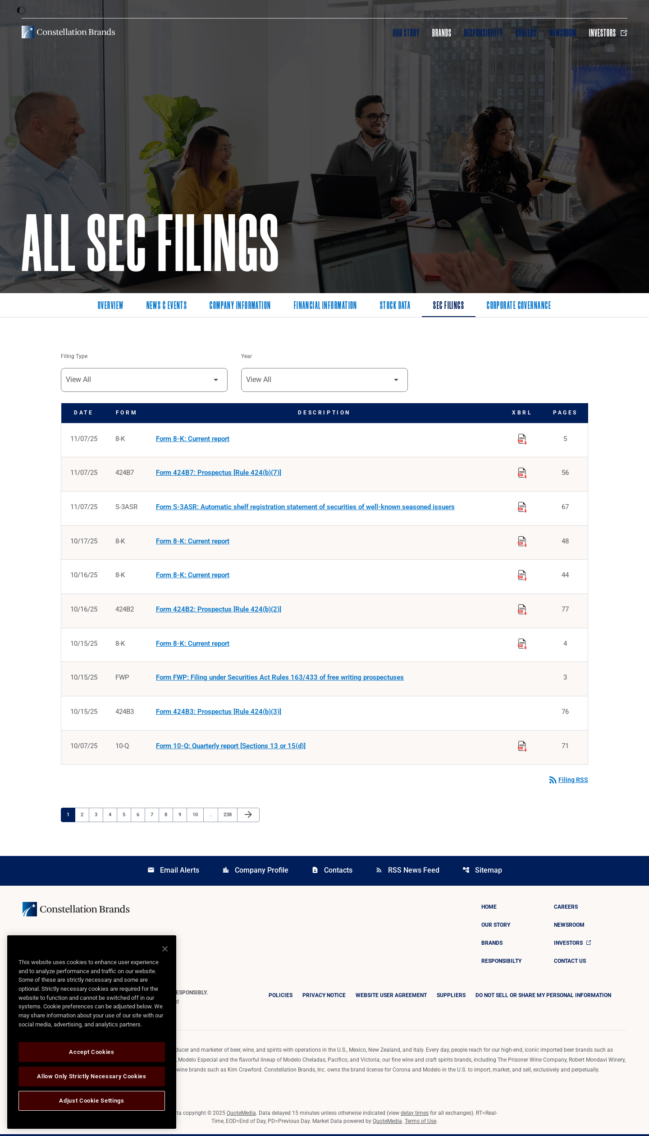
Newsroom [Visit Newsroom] (563, 33)
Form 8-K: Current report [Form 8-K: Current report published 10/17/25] (192, 542)
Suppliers (451, 997)
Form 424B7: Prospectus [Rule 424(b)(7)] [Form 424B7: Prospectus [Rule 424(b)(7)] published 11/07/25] (218, 473)
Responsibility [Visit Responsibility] (483, 33)
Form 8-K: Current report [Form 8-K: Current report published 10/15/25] (192, 645)
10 (197, 816)
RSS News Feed (407, 872)
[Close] (165, 949)
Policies (281, 997)
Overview (111, 306)
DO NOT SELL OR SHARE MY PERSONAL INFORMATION (543, 997)
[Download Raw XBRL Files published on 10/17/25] (522, 540)
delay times (415, 1115)
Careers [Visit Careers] (526, 33)
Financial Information (325, 306)
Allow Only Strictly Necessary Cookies (91, 1076)
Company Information (240, 306)
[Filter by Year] (324, 380)
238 (228, 816)
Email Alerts (173, 872)
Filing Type (74, 357)
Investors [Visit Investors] (608, 33)
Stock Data (395, 306)
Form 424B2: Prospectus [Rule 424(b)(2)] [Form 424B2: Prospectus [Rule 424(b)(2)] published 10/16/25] (218, 611)
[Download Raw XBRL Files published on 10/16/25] (522, 575)
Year (246, 357)
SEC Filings (448, 306)
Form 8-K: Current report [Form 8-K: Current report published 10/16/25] (192, 576)
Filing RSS (568, 781)
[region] (91, 1032)
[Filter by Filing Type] (144, 380)
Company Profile (255, 872)
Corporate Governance (519, 306)
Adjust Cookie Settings (91, 1100)
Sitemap (482, 872)
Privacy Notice (324, 997)
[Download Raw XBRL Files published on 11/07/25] (522, 437)
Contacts (331, 872)
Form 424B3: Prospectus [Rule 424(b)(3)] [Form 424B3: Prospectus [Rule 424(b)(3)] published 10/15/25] (218, 713)
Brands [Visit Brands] (442, 33)
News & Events (166, 306)
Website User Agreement (391, 997)
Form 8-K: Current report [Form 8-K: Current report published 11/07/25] (192, 439)
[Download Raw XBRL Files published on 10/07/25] (522, 746)
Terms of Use (420, 1123)
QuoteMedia (241, 1115)
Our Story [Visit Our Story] (406, 33)
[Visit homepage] (68, 32)
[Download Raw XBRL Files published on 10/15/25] (522, 643)
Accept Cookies (91, 1052)
